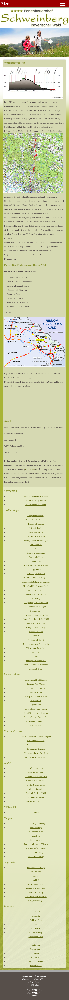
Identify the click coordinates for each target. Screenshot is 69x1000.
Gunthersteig (36, 928)
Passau (36, 636)
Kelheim (36, 549)
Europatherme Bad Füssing (36, 709)
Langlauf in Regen (36, 901)
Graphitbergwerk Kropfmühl (36, 603)
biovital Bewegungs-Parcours (36, 496)
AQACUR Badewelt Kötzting (36, 713)
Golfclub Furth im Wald (36, 793)
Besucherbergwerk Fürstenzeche (35, 644)
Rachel (36, 953)
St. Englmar (36, 872)
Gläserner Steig (35, 932)
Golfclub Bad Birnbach (36, 781)
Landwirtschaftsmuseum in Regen (36, 615)
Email (34, 996)
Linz (36, 656)
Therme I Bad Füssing (36, 688)
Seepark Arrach (35, 692)
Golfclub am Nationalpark (36, 801)
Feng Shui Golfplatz (36, 772)
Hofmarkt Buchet (36, 528)
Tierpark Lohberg (36, 557)
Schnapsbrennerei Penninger (36, 540)
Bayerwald (30, 469)
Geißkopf (36, 912)
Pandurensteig (36, 949)
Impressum (35, 812)
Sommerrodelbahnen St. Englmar (36, 582)
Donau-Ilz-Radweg (36, 856)
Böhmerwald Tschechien (36, 648)
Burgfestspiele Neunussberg (35, 757)
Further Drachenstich (36, 745)
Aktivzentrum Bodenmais (36, 897)
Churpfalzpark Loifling (36, 627)
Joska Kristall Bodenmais (35, 623)
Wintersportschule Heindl (36, 888)
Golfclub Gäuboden (36, 768)
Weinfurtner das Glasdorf (35, 520)
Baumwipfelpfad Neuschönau (36, 665)
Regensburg (36, 561)
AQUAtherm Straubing (35, 721)
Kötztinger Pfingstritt (36, 749)
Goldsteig (36, 916)
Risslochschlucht (36, 961)
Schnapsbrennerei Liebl (36, 660)
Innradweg (35, 836)
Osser (35, 924)
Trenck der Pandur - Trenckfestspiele (36, 736)
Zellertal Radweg (36, 852)
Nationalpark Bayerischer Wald (36, 619)
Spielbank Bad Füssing (35, 536)
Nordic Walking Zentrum (35, 500)
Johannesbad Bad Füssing (36, 680)
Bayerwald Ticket (36, 532)
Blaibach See (35, 701)
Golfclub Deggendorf (36, 785)
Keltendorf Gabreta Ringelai (36, 565)
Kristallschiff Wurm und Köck (35, 586)
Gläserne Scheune (36, 669)
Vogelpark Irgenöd (36, 640)
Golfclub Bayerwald (35, 797)
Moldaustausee (36, 725)
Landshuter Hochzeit (35, 741)
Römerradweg (36, 840)
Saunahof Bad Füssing (36, 684)
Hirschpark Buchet (36, 524)
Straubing (36, 598)
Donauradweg (36, 828)
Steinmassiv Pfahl (36, 937)
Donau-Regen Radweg (35, 823)
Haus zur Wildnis (36, 632)
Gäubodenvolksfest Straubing (36, 753)
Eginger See (36, 705)
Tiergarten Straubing (35, 516)
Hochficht (36, 880)
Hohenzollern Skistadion (36, 884)
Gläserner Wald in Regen (35, 607)
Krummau (36, 652)
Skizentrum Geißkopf (36, 868)
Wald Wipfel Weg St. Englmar (35, 578)
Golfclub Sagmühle (36, 789)
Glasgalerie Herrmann (36, 590)
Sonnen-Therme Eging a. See (36, 717)
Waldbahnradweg (36, 832)
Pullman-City (35, 611)
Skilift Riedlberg (36, 892)
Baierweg (36, 945)
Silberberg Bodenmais (36, 553)
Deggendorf (36, 569)
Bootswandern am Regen (35, 505)
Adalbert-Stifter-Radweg (36, 848)
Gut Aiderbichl (36, 545)
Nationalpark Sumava (36, 574)
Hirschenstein (35, 966)
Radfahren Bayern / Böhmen (36, 844)
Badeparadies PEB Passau (36, 696)
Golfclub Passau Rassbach (36, 776)
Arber (35, 876)
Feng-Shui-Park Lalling (36, 594)
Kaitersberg (36, 957)
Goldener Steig (36, 920)
